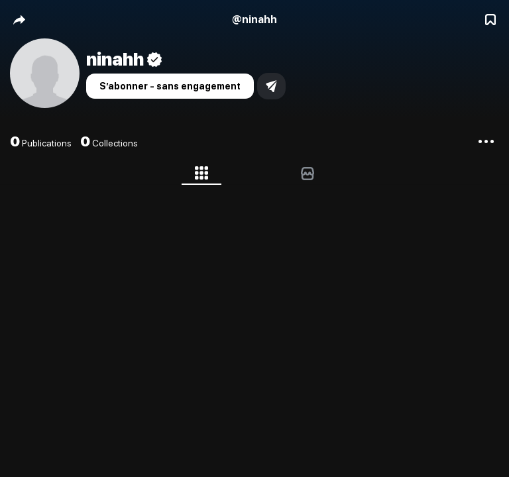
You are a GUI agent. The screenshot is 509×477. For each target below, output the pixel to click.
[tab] (201, 175)
